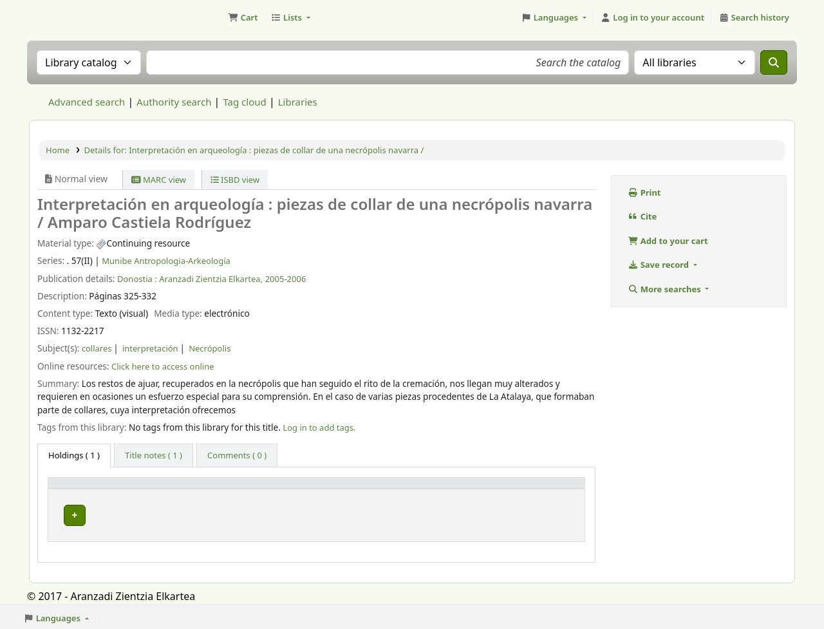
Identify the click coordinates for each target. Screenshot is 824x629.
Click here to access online (162, 366)
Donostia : (137, 279)
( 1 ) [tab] (74, 455)
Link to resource (429, 512)
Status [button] (520, 488)
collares (97, 348)
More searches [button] (665, 289)
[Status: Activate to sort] (542, 489)
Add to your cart (668, 241)
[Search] (773, 62)
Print (644, 192)
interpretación (150, 348)
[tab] (153, 456)
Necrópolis (209, 348)
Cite (642, 216)
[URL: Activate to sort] (446, 489)
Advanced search (86, 101)
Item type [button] (74, 488)
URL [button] (406, 488)
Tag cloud (244, 101)
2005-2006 (285, 279)
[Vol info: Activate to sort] (335, 489)
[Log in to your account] (652, 18)
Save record (659, 264)
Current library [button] (185, 488)
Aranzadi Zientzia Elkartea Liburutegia (62, 18)
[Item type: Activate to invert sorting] (97, 489)
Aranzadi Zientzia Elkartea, (211, 279)
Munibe (173, 512)
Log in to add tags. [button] (319, 427)
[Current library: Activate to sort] (212, 489)
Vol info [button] (299, 488)
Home (58, 150)
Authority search (173, 101)
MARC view (158, 179)
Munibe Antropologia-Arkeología (166, 261)
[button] (243, 18)
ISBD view (235, 179)
